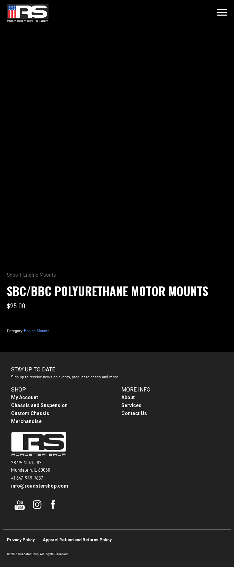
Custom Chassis (30, 413)
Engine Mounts (39, 275)
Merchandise (26, 421)
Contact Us (134, 413)
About (128, 397)
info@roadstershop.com (39, 486)
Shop (12, 275)
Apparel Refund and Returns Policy (77, 540)
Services (131, 405)
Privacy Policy (21, 540)
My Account (24, 397)
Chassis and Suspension (39, 405)
